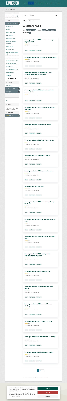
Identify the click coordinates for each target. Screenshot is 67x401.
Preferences (47, 396)
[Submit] (56, 15)
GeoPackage (32, 50)
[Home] (7, 9)
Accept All (48, 388)
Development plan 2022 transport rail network (40, 57)
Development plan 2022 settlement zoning (39, 352)
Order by (25, 20)
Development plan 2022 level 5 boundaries (39, 140)
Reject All (48, 392)
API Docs (45, 377)
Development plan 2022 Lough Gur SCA (38, 321)
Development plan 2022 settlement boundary (40, 337)
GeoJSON (39, 50)
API (40, 377)
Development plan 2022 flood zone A (37, 271)
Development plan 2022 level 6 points (37, 155)
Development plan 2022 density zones (38, 124)
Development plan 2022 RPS (34, 186)
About (46, 3)
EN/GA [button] (52, 3)
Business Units (38, 3)
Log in (58, 3)
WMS (26, 50)
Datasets (31, 3)
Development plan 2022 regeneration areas (39, 171)
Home (25, 3)
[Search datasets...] (38, 15)
